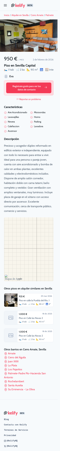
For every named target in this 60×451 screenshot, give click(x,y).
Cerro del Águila (17, 357)
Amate (12, 353)
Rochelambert (16, 381)
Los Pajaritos (15, 369)
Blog (6, 419)
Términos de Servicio (16, 430)
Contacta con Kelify (15, 425)
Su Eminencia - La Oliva (21, 389)
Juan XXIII (13, 361)
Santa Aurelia (15, 385)
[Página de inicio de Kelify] (33, 5)
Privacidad (10, 435)
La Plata (12, 365)
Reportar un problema (29, 99)
